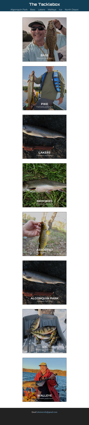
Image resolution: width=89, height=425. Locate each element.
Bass (32, 9)
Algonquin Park (19, 9)
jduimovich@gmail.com (47, 412)
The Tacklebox (44, 4)
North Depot (71, 9)
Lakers (41, 9)
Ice (60, 9)
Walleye (52, 9)
